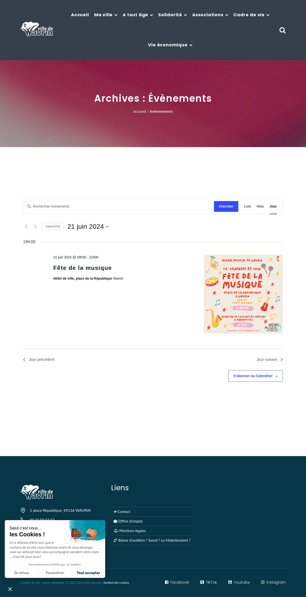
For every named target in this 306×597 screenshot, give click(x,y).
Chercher (226, 206)
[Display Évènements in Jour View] (273, 206)
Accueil (80, 15)
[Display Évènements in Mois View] (260, 206)
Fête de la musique (82, 268)
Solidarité (170, 15)
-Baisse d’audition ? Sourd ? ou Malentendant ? (152, 540)
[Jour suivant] (35, 226)
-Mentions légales (130, 530)
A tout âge (135, 15)
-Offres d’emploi (128, 521)
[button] (10, 589)
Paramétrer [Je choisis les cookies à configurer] (25, 573)
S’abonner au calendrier (253, 376)
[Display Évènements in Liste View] (247, 206)
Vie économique (167, 45)
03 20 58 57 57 (42, 520)
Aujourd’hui (53, 226)
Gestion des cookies (116, 582)
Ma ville (103, 15)
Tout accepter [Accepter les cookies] (59, 573)
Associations (208, 15)
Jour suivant (270, 359)
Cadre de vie (249, 15)
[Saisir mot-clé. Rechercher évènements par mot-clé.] (118, 206)
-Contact (122, 511)
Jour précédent (39, 359)
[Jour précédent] (26, 226)
